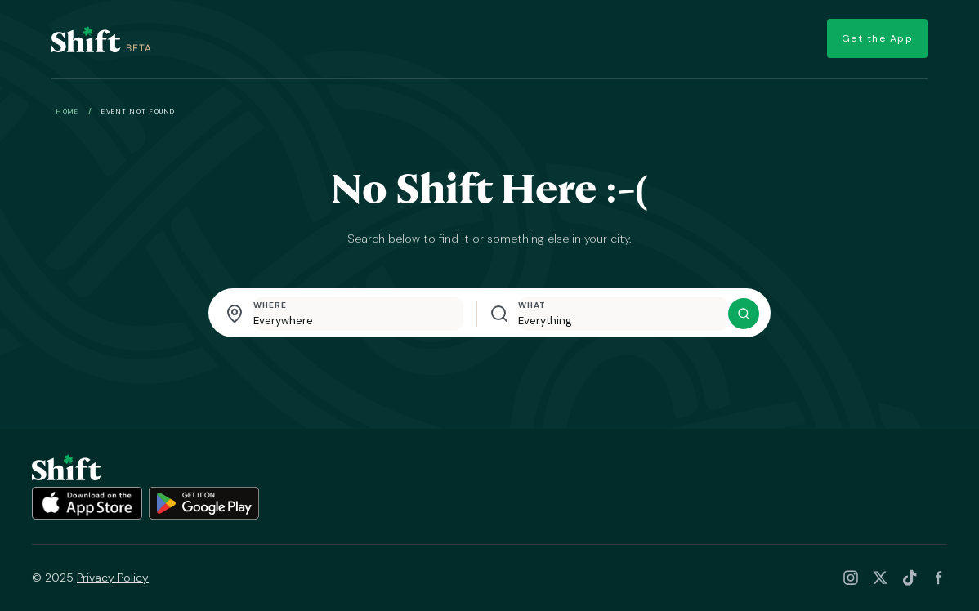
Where (270, 305)
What (532, 305)
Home (67, 111)
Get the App (873, 39)
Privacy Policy (113, 577)
